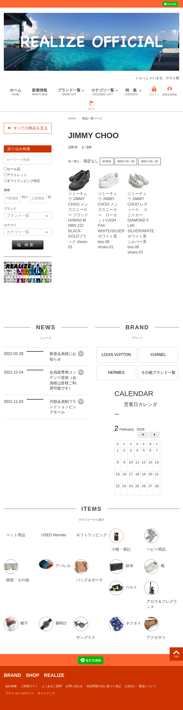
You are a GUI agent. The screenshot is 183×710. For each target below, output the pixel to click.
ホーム (15, 92)
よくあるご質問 (52, 686)
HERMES (116, 372)
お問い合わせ (74, 686)
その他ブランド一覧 (158, 372)
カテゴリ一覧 (102, 92)
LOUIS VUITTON (116, 355)
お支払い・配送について (140, 686)
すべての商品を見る (28, 128)
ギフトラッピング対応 (22, 181)
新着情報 (39, 92)
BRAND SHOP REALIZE (34, 675)
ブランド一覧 (69, 92)
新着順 (106, 161)
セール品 (12, 169)
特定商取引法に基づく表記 (104, 686)
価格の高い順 (125, 161)
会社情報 (11, 686)
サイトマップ (46, 693)
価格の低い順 (149, 161)
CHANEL (158, 355)
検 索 (25, 245)
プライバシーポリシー (19, 693)
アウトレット (15, 175)
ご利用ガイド (29, 686)
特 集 (131, 92)
